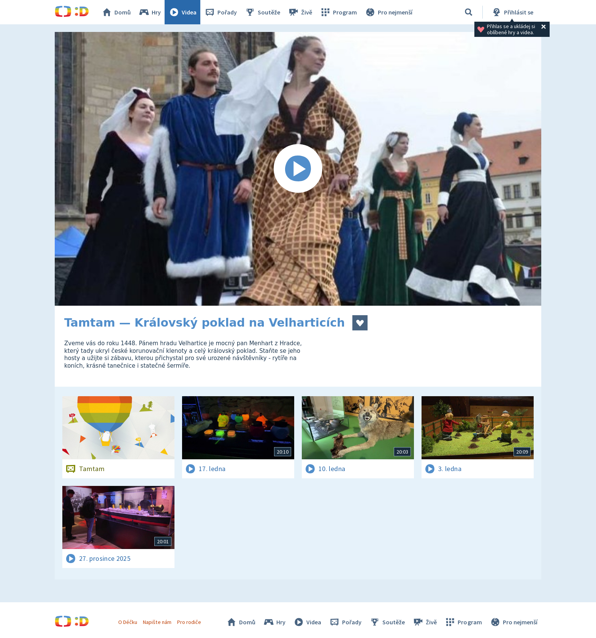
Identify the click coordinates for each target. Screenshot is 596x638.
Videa (182, 12)
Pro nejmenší (388, 12)
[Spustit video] (298, 169)
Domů (116, 12)
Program (338, 12)
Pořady (220, 12)
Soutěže (262, 12)
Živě (300, 12)
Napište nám (157, 622)
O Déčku (127, 622)
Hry (149, 12)
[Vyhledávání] (468, 12)
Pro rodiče (189, 622)
